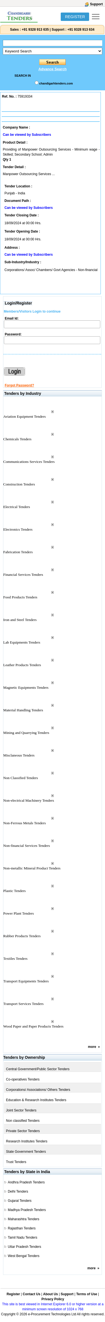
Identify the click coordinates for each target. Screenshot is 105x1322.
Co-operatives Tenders (23, 1079)
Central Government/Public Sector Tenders (38, 1069)
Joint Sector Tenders (21, 1110)
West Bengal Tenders (24, 1256)
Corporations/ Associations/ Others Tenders (38, 1090)
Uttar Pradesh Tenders (24, 1247)
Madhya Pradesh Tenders (27, 1210)
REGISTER (75, 16)
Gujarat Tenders (19, 1201)
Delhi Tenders (18, 1191)
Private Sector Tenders (23, 1131)
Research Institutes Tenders (27, 1141)
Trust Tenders (16, 1162)
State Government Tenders (26, 1152)
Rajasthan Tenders (22, 1228)
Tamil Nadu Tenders (22, 1237)
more (92, 1047)
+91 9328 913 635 (35, 30)
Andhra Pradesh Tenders (26, 1182)
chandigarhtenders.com (56, 83)
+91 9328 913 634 (80, 30)
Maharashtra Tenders (23, 1219)
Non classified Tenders (23, 1121)
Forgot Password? (19, 385)
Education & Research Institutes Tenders (36, 1100)
